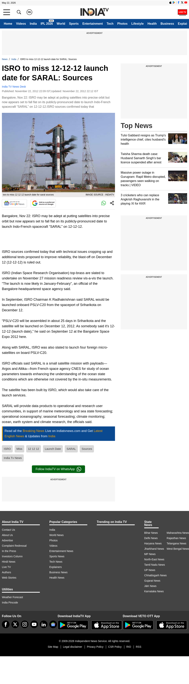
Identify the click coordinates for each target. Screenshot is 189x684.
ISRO (7, 448)
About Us (7, 535)
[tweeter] (15, 624)
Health (152, 23)
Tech (110, 23)
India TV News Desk (14, 86)
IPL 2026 (47, 23)
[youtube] (34, 624)
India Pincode (10, 602)
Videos (21, 23)
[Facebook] (5, 624)
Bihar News (151, 532)
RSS (138, 646)
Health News (56, 577)
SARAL (71, 448)
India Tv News (13, 457)
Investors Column (12, 556)
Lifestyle (137, 23)
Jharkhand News (154, 548)
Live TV (6, 567)
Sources (87, 448)
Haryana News (153, 543)
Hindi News (8, 561)
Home (8, 23)
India (33, 23)
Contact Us (8, 529)
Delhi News (151, 538)
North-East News (154, 559)
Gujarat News (152, 580)
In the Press (9, 551)
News (5, 59)
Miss (19, 448)
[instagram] (24, 624)
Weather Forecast (12, 597)
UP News (149, 570)
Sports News (56, 556)
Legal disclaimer (72, 646)
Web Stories (9, 577)
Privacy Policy (95, 646)
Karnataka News (154, 591)
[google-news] (53, 624)
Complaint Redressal (14, 545)
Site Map (53, 646)
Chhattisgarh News (155, 575)
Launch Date (53, 448)
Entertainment (92, 23)
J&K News (150, 586)
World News (56, 535)
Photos (122, 23)
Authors (6, 572)
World (61, 23)
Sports (74, 23)
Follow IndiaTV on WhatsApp (58, 469)
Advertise (7, 540)
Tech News (55, 561)
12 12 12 (33, 448)
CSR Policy (115, 646)
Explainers (55, 567)
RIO (128, 646)
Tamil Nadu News (154, 564)
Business (167, 23)
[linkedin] (43, 624)
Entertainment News (61, 551)
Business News (58, 572)
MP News (150, 554)
